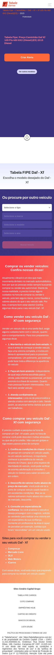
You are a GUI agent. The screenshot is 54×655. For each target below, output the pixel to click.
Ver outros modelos (27, 72)
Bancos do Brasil (27, 620)
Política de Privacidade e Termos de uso (27, 633)
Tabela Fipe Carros (27, 595)
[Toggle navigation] (49, 5)
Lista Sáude (26, 627)
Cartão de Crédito (27, 614)
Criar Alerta (27, 57)
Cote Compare (27, 602)
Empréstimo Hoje (27, 608)
